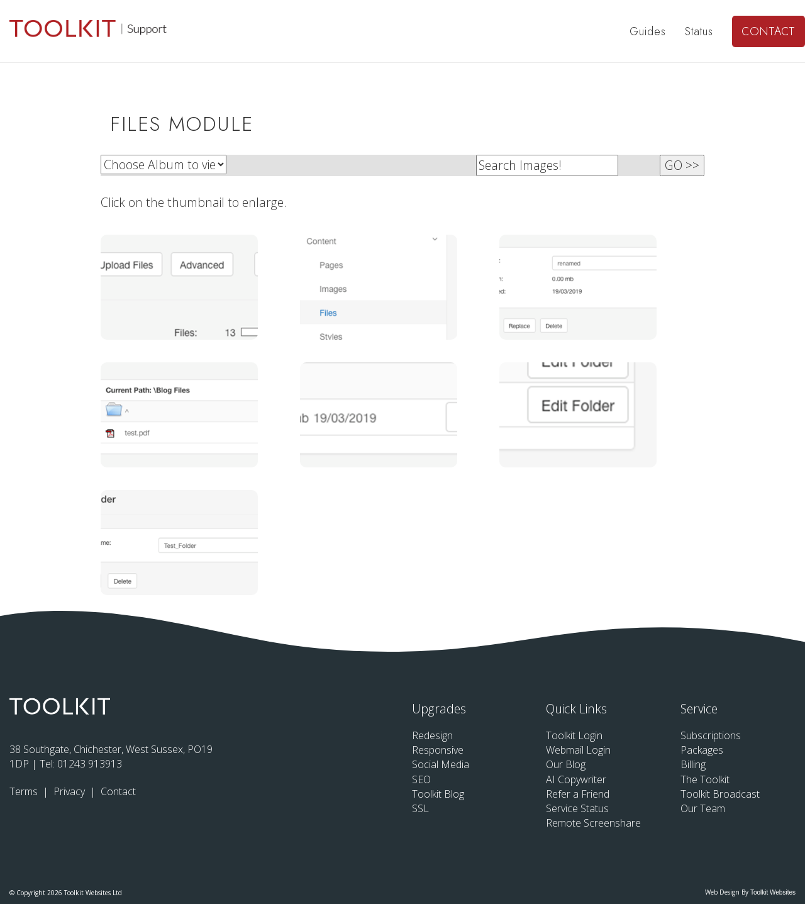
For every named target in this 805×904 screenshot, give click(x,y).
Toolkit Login (574, 735)
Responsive (438, 750)
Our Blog (566, 764)
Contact (768, 31)
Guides (648, 31)
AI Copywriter (576, 779)
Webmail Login (578, 750)
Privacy (70, 791)
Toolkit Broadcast (720, 794)
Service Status (577, 808)
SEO (421, 779)
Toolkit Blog (438, 794)
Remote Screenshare (593, 823)
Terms (24, 791)
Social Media (440, 764)
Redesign (432, 735)
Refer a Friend (577, 794)
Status (699, 31)
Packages (701, 750)
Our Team (702, 808)
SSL (420, 808)
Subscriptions (710, 735)
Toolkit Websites (773, 892)
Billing (693, 764)
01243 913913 (89, 764)
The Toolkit (705, 779)
